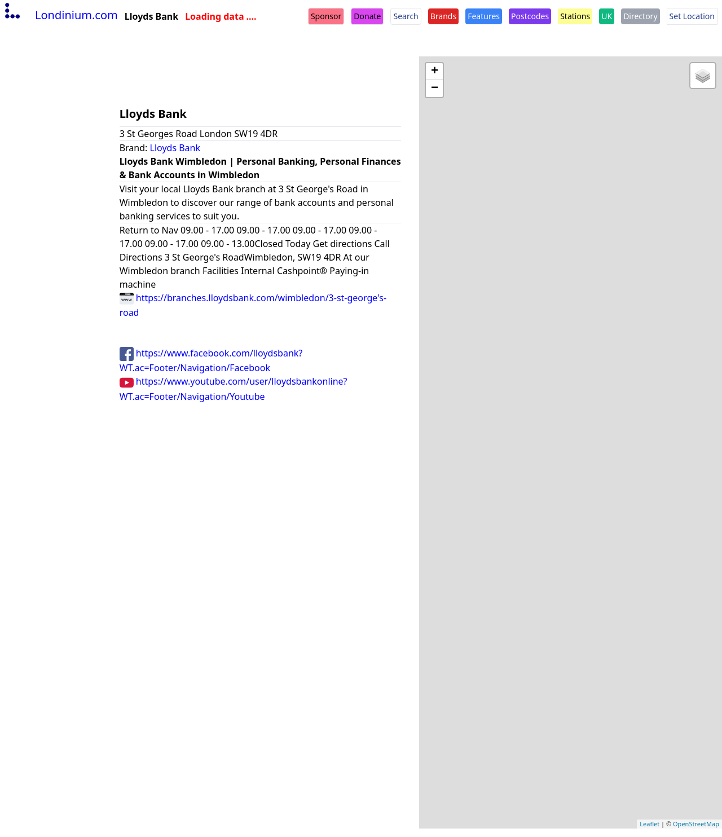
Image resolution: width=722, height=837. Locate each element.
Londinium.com (60, 15)
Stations (575, 16)
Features (484, 16)
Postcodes (530, 16)
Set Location (692, 16)
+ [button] (434, 71)
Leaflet (649, 824)
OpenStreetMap (696, 824)
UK (606, 16)
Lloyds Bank (175, 148)
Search (405, 16)
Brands (443, 16)
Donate (367, 16)
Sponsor (326, 16)
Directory (640, 16)
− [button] (434, 88)
